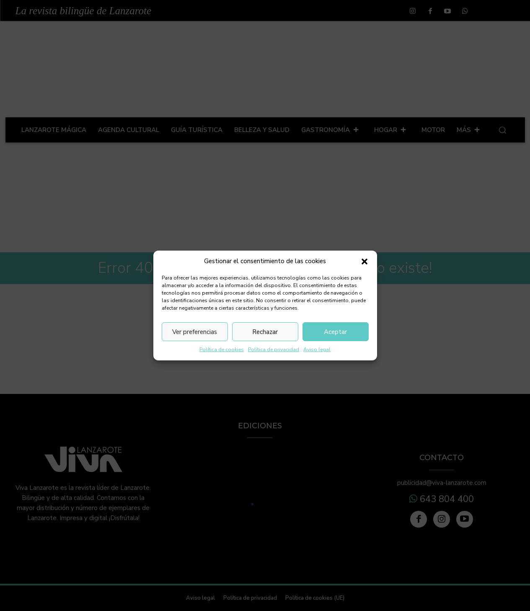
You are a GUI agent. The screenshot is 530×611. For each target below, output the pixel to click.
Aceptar (335, 332)
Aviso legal (317, 349)
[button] (364, 261)
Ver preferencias (194, 332)
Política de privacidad (273, 349)
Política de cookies (221, 349)
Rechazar (265, 332)
